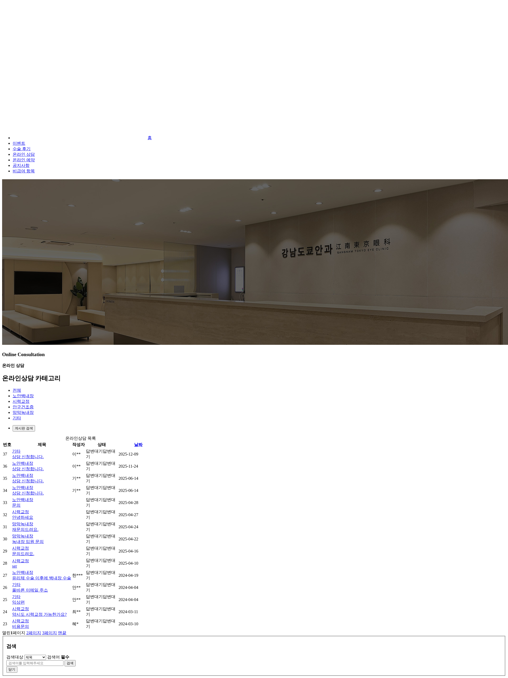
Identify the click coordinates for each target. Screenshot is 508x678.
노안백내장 (23, 396)
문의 (16, 505)
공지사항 (21, 165)
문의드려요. (23, 553)
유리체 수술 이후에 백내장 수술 (41, 578)
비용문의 (20, 626)
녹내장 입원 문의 (28, 541)
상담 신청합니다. (28, 456)
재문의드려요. (25, 529)
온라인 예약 (24, 160)
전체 (17, 390)
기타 (17, 418)
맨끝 (62, 633)
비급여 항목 (24, 171)
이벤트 (19, 143)
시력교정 (21, 401)
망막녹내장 (23, 412)
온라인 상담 (24, 154)
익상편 (18, 602)
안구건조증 (23, 407)
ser (14, 566)
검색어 (58, 657)
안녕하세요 (22, 517)
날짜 (138, 444)
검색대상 (14, 657)
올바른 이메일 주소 (30, 590)
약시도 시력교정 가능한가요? (39, 614)
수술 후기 (22, 149)
